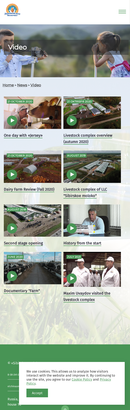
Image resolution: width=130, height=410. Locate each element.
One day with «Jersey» (23, 135)
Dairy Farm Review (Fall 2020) (29, 189)
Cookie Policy (82, 379)
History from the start (82, 243)
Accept (37, 393)
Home (8, 85)
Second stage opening (23, 243)
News (22, 85)
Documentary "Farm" (22, 291)
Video (35, 85)
